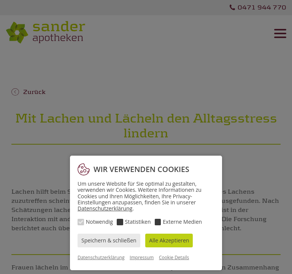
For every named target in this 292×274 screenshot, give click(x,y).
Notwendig (99, 221)
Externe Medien (182, 221)
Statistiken (138, 221)
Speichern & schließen (108, 240)
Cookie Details (174, 257)
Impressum (142, 257)
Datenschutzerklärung (105, 208)
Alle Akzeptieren (169, 240)
